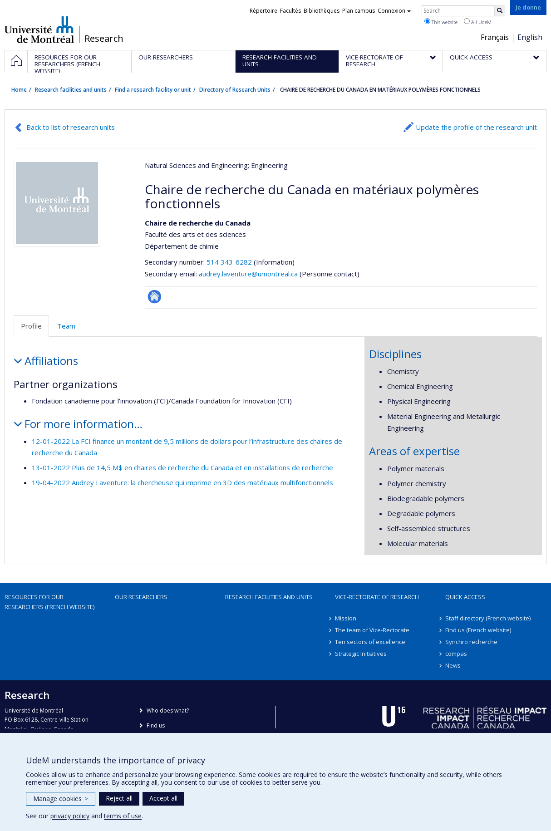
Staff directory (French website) (488, 618)
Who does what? (168, 710)
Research (103, 38)
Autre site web (155, 297)
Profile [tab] (31, 325)
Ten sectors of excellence (370, 642)
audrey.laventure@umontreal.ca (248, 273)
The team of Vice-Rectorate (372, 630)
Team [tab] (66, 325)
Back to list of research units (70, 127)
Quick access (465, 597)
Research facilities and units (71, 89)
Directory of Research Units (235, 89)
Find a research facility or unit (153, 89)
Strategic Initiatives (361, 653)
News (453, 665)
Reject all (119, 798)
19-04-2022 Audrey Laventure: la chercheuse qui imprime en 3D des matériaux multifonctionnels (182, 482)
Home (19, 89)
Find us (156, 725)
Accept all (163, 798)
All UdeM (478, 21)
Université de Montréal (39, 29)
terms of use (123, 815)
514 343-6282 (230, 261)
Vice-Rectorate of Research (377, 597)
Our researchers (141, 597)
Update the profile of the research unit (476, 127)
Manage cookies (60, 798)
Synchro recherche (471, 642)
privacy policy (69, 815)
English (529, 37)
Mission (345, 618)
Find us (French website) (478, 630)
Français (495, 37)
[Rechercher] (499, 10)
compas (456, 653)
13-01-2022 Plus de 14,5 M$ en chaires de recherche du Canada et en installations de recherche (182, 467)
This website (441, 21)
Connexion (394, 11)
